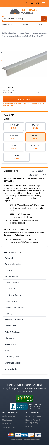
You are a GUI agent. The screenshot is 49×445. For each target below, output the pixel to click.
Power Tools (10, 344)
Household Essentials (14, 307)
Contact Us (7, 423)
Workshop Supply (13, 362)
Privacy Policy (31, 422)
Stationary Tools (12, 356)
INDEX (42, 24)
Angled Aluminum (40, 33)
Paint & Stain (10, 325)
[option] (13, 126)
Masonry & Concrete (14, 319)
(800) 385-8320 (8, 427)
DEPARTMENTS (8, 24)
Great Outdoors (12, 282)
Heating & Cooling (13, 295)
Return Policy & (32, 419)
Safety (7, 350)
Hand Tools (10, 288)
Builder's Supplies (9, 33)
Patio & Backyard (12, 332)
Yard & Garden (11, 369)
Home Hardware (12, 301)
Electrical (9, 270)
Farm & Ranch (11, 276)
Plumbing (9, 338)
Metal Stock (24, 33)
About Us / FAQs (33, 416)
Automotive (10, 258)
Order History (8, 416)
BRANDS (26, 24)
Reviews (29, 426)
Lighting (8, 313)
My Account (7, 419)
